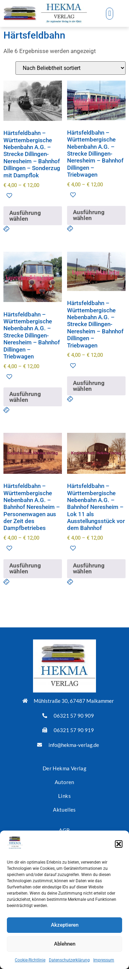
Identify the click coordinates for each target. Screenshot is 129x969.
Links (64, 796)
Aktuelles (64, 809)
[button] (118, 844)
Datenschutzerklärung (69, 960)
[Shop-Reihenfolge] (70, 68)
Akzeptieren (64, 925)
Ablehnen (64, 944)
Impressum (103, 960)
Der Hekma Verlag (64, 768)
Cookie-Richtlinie (30, 960)
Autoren (64, 782)
